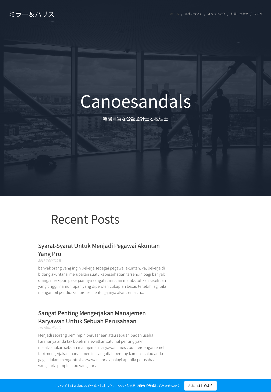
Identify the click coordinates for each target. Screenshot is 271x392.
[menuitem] (175, 13)
